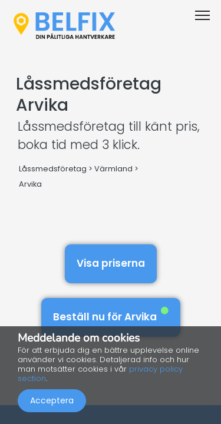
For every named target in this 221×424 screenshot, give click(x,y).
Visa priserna (111, 263)
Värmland (113, 169)
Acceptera (52, 400)
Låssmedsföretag (53, 169)
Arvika (30, 184)
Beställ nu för (111, 315)
